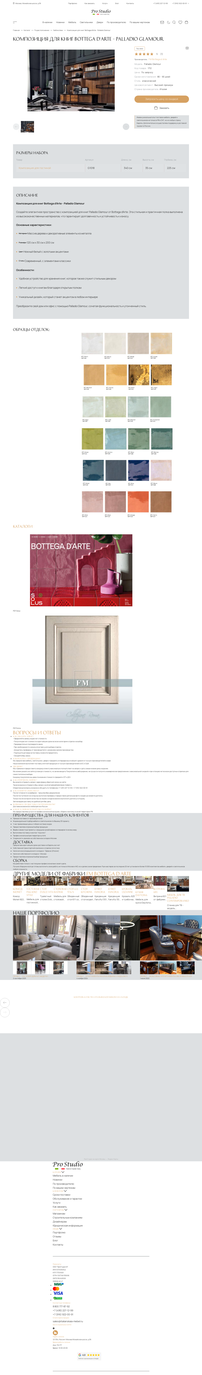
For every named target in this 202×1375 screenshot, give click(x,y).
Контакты (130, 3)
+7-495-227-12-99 (65, 780)
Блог (117, 3)
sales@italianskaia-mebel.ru (61, 777)
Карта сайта (65, 1351)
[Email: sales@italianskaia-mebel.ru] (162, 22)
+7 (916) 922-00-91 (67, 1284)
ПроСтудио (19, 1371)
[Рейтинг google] (97, 1327)
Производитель (150, 59)
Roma (18, 720)
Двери (100, 22)
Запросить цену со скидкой (162, 99)
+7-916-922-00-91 (81, 780)
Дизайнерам (65, 1201)
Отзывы (63, 1212)
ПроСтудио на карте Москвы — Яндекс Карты (101, 1151)
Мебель (72, 22)
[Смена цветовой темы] (168, 22)
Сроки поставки (66, 1181)
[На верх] (66, 1359)
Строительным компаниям (70, 1198)
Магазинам (64, 1195)
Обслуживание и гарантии (70, 1184)
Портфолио (72, 3)
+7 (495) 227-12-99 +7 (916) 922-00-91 (171, 3)
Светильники (86, 22)
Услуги (104, 3)
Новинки (60, 22)
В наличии (47, 22)
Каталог (19, 22)
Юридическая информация (71, 1204)
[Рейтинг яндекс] (72, 1324)
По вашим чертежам (140, 22)
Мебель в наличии (67, 1167)
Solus (18, 603)
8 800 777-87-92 (66, 1279)
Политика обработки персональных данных (125, 1348)
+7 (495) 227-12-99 (67, 1282)
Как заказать (90, 3)
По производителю (116, 22)
